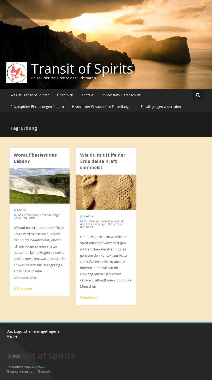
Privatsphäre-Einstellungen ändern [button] (37, 106)
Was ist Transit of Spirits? (30, 95)
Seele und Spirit (24, 218)
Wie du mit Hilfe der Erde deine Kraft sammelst (102, 161)
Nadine (22, 210)
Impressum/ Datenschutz (121, 95)
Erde (104, 221)
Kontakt (87, 95)
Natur (112, 224)
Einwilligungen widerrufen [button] (161, 106)
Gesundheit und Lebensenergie (39, 215)
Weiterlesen (23, 288)
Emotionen (91, 221)
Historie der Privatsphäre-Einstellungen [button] (102, 106)
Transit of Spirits (82, 68)
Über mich (65, 95)
